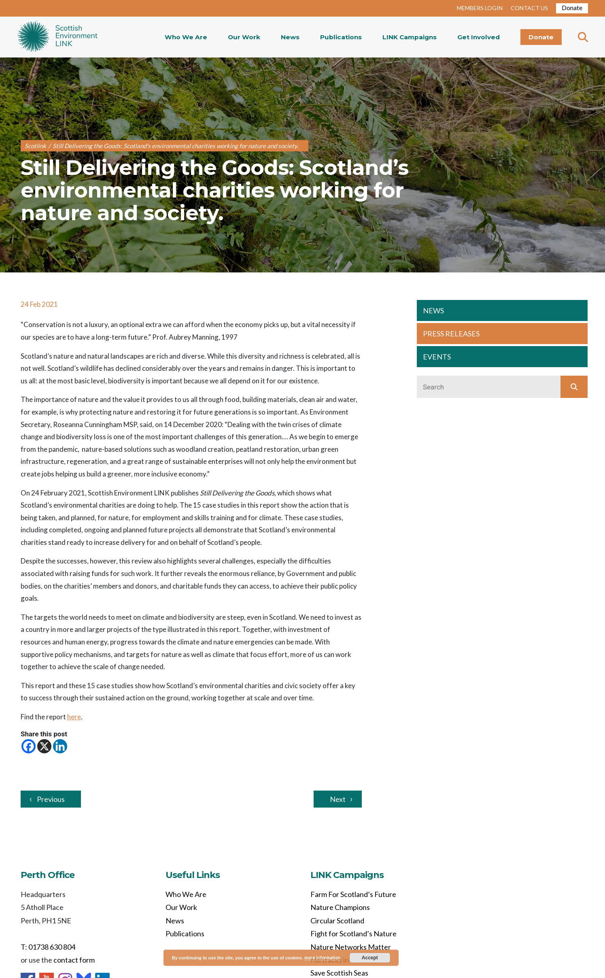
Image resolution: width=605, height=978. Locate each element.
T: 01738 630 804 (48, 946)
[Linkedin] (60, 746)
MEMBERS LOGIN (480, 7)
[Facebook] (28, 746)
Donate (572, 7)
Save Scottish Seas (339, 972)
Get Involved (478, 37)
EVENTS (437, 356)
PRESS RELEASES (451, 333)
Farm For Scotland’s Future (353, 894)
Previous (51, 799)
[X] (44, 746)
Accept (370, 958)
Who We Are (186, 37)
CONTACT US (529, 7)
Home (57, 37)
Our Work (244, 37)
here (74, 716)
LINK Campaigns (409, 37)
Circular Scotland (337, 920)
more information (322, 957)
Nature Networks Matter (350, 946)
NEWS (433, 310)
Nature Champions (340, 907)
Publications (341, 37)
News (290, 37)
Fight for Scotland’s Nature (353, 933)
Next (338, 799)
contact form (74, 959)
